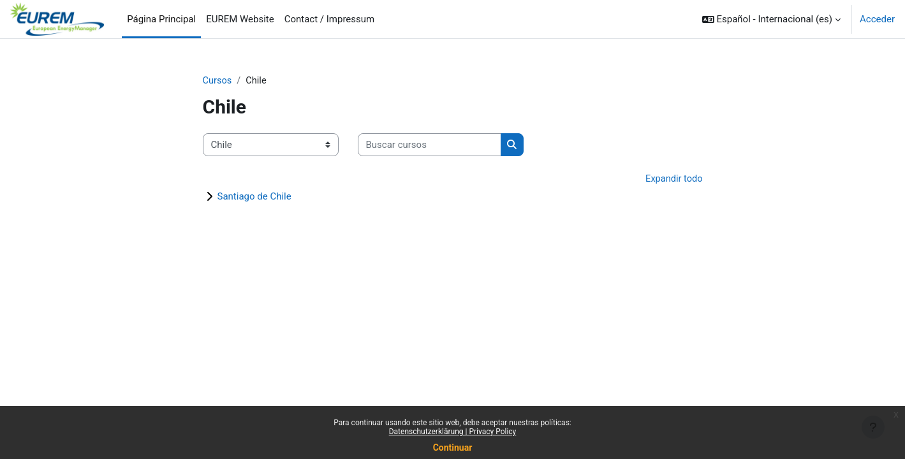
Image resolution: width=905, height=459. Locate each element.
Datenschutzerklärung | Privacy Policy (453, 431)
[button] (771, 19)
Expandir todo (673, 180)
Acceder (877, 19)
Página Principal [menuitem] (161, 19)
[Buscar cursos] (429, 145)
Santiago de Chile (254, 197)
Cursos (218, 81)
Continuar (453, 447)
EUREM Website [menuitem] (240, 19)
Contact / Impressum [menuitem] (329, 19)
